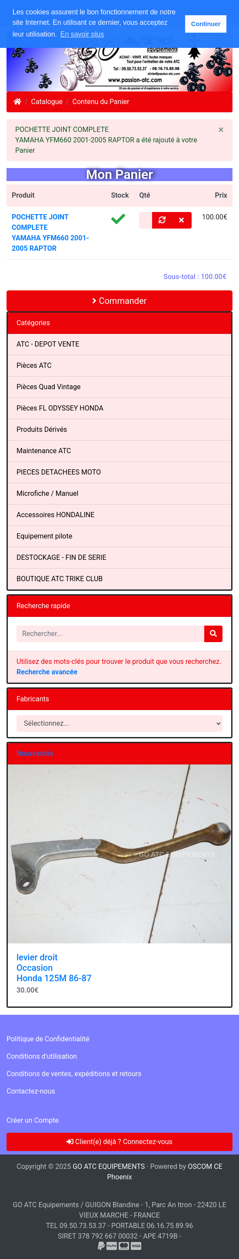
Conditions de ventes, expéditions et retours (74, 1074)
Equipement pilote (44, 536)
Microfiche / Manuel (47, 493)
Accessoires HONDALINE (55, 515)
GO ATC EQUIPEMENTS (109, 1166)
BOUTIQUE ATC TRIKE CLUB (60, 579)
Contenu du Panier (101, 102)
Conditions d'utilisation (42, 1056)
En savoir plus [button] (82, 34)
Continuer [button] (206, 23)
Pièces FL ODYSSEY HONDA (60, 408)
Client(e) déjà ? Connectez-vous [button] (119, 1142)
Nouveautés (35, 753)
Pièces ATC (34, 365)
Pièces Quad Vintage (48, 387)
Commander (119, 301)
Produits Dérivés (42, 429)
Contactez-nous (31, 1091)
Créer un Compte (33, 1120)
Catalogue (47, 102)
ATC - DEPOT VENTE (48, 344)
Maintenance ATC (44, 451)
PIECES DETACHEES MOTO (59, 472)
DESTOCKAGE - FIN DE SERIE (61, 557)
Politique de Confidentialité (48, 1039)
